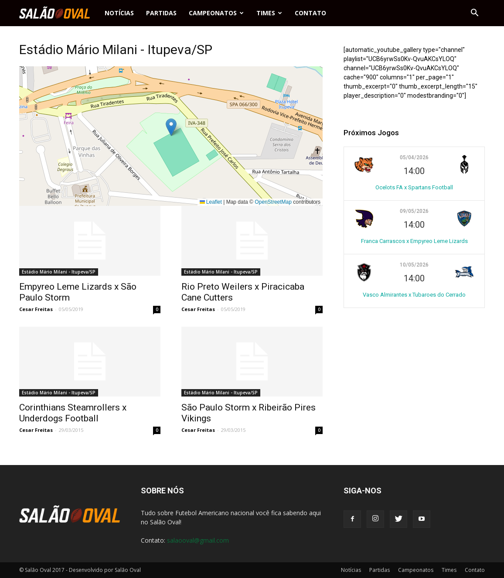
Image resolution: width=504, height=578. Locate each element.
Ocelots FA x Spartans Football (414, 187)
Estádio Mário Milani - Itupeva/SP (58, 272)
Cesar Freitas (36, 309)
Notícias (119, 13)
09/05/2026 (414, 211)
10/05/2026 (414, 265)
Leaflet (211, 202)
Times (269, 13)
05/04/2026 (414, 157)
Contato (310, 13)
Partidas (161, 13)
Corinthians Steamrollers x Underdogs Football (72, 413)
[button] (474, 13)
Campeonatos (216, 13)
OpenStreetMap (273, 202)
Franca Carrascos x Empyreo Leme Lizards (414, 241)
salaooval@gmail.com (198, 540)
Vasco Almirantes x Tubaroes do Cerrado (414, 294)
